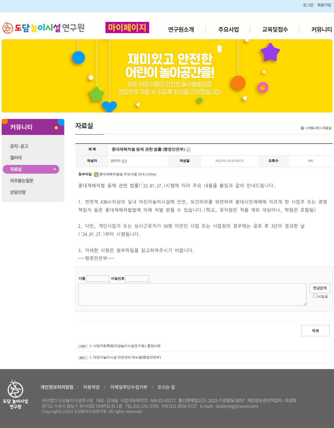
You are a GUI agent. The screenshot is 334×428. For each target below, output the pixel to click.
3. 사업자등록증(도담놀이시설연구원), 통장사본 (125, 346)
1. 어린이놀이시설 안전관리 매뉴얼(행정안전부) (125, 357)
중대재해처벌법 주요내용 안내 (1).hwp (127, 174)
